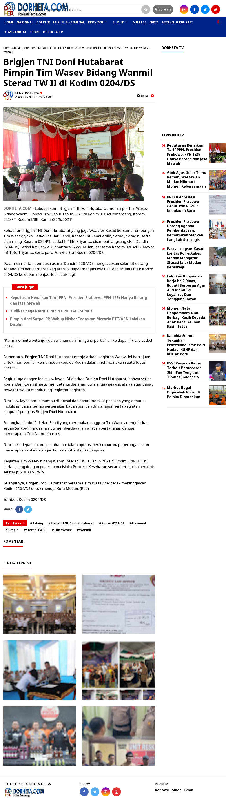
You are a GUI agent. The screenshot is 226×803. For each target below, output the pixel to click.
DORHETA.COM (17, 208)
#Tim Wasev (62, 530)
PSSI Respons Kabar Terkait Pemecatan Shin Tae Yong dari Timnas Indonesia (184, 370)
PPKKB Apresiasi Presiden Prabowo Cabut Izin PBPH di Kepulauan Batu (183, 204)
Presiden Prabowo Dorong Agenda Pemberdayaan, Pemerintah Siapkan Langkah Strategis (185, 230)
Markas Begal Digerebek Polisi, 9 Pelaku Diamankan (183, 392)
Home (7, 48)
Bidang (18, 48)
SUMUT (118, 22)
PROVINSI (96, 22)
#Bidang (36, 523)
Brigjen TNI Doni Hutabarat (44, 48)
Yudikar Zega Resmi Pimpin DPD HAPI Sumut (51, 311)
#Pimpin (11, 530)
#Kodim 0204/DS (111, 523)
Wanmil (8, 52)
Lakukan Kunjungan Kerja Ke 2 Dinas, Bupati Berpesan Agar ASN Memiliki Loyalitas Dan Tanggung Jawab (186, 287)
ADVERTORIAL (15, 32)
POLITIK (43, 22)
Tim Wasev (140, 48)
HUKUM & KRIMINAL (69, 22)
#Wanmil (84, 530)
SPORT (35, 32)
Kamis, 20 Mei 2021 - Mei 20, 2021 (33, 96)
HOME (9, 22)
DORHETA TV (53, 32)
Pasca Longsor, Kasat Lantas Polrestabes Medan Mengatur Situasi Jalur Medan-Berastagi (185, 257)
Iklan (188, 790)
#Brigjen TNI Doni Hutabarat (71, 523)
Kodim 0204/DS (75, 48)
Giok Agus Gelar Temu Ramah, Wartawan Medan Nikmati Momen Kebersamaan (186, 179)
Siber (176, 790)
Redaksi (162, 790)
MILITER (139, 22)
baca (142, 96)
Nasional (93, 48)
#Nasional (138, 523)
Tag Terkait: (15, 523)
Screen (163, 9)
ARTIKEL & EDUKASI (177, 22)
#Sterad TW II (35, 530)
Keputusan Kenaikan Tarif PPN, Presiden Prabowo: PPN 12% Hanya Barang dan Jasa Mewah (187, 154)
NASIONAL (25, 22)
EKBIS (154, 22)
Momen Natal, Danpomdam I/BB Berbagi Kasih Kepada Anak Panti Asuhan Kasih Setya (186, 317)
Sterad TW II (122, 48)
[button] (218, 20)
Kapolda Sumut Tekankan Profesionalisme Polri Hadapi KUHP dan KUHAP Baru (186, 344)
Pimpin (106, 48)
